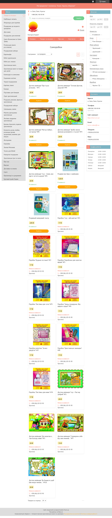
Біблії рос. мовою (9, 62)
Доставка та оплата (10, 169)
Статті (5, 172)
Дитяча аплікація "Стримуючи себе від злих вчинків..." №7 (70, 437)
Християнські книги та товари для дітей (13, 70)
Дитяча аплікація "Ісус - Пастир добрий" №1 (69, 393)
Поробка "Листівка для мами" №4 (41, 392)
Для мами (7, 32)
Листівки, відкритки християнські (10, 120)
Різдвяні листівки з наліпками (68, 174)
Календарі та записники (12, 75)
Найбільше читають (10, 19)
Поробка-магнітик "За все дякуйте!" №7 (38, 349)
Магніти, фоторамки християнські (10, 114)
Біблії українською (10, 58)
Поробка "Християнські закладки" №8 (70, 349)
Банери (6, 89)
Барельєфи (7, 54)
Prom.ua (66, 510)
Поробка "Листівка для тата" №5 (41, 304)
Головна (32, 39)
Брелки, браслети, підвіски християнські (12, 125)
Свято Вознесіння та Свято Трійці (12, 40)
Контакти (71, 39)
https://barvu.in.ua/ (94, 118)
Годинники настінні (10, 78)
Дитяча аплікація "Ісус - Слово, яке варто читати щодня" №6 (41, 175)
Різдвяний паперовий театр (39, 218)
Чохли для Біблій (9, 151)
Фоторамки (7, 140)
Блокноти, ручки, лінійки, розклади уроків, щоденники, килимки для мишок (12, 133)
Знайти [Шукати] (78, 18)
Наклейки (7, 144)
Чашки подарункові (10, 82)
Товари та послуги (10, 15)
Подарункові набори (11, 51)
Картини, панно (9, 85)
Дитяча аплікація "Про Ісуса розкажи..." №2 (39, 87)
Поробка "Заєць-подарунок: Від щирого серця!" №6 (69, 305)
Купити (38, 101)
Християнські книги (10, 65)
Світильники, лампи (10, 109)
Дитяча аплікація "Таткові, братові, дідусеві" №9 (70, 87)
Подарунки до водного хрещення (12, 27)
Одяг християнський (10, 96)
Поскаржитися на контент (72, 514)
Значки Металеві (9, 147)
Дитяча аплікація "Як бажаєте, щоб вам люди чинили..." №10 (41, 481)
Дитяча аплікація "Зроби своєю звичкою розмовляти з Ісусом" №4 (70, 131)
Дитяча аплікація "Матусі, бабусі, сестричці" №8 (40, 131)
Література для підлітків (12, 23)
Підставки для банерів (11, 93)
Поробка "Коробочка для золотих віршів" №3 (70, 261)
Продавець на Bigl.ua (56, 512)
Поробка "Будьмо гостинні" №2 (40, 260)
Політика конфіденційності (89, 514)
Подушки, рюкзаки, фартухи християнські (13, 101)
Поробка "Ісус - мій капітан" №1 (69, 218)
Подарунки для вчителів (12, 36)
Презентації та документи (12, 176)
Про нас (6, 162)
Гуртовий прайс (104, 39)
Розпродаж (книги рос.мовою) (10, 46)
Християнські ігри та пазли (12, 158)
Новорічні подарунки (11, 155)
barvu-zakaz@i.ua (93, 125)
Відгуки (6, 165)
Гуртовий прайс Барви (11, 179)
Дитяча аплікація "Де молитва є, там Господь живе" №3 (40, 437)
